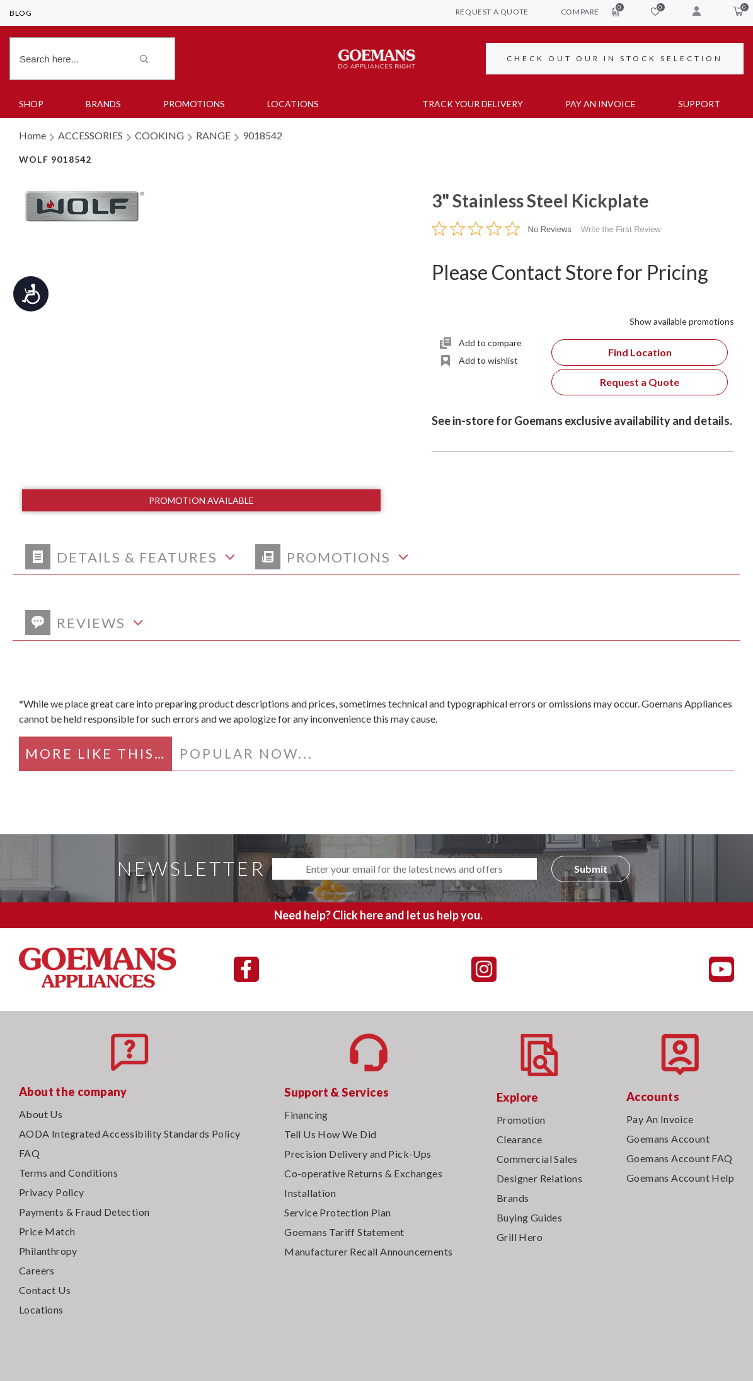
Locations (293, 103)
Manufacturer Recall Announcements (368, 1251)
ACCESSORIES (90, 135)
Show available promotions (681, 321)
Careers (37, 1270)
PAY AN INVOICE (600, 103)
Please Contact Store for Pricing (570, 272)
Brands (103, 103)
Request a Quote (639, 382)
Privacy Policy (51, 1192)
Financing (306, 1115)
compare (590, 11)
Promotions (194, 103)
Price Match (47, 1231)
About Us (40, 1114)
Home (32, 135)
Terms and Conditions (68, 1173)
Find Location (640, 352)
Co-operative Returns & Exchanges (363, 1173)
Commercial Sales (537, 1159)
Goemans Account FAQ (679, 1158)
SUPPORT (699, 103)
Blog (20, 13)
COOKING (159, 135)
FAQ (29, 1153)
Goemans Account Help (680, 1178)
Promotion (521, 1120)
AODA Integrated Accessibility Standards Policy (129, 1133)
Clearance (520, 1139)
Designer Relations (539, 1178)
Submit (590, 869)
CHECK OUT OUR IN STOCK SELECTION (615, 58)
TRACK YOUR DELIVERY (472, 103)
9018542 (262, 135)
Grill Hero (520, 1237)
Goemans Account (668, 1139)
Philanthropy (48, 1251)
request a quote (492, 11)
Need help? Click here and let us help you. (378, 915)
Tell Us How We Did (330, 1134)
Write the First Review (621, 229)
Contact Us (45, 1290)
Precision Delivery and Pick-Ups (357, 1154)
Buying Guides (529, 1217)
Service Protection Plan (337, 1212)
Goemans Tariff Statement (344, 1232)
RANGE (213, 135)
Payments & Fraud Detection (84, 1212)
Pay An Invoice (660, 1119)
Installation (310, 1193)
